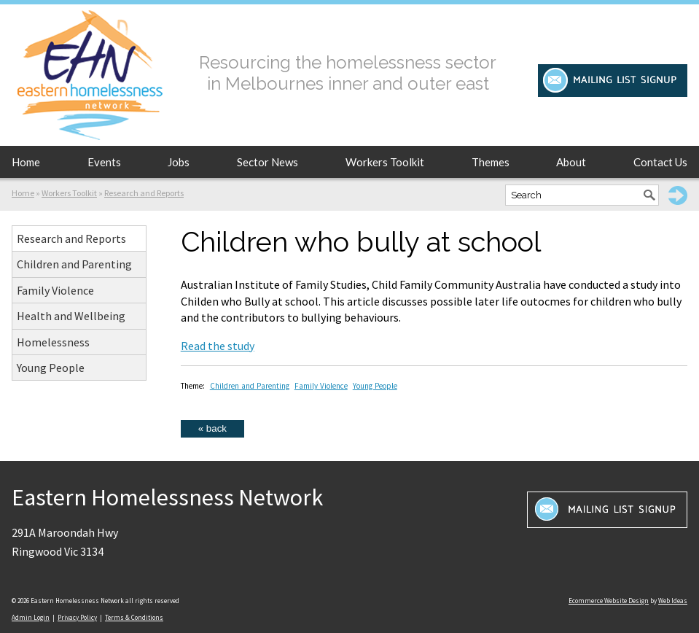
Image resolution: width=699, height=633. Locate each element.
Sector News (267, 161)
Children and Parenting (74, 264)
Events (104, 161)
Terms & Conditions (134, 617)
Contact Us (660, 161)
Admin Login (31, 617)
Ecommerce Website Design (609, 601)
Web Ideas (672, 601)
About (571, 161)
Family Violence (55, 290)
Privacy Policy (77, 617)
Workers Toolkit (384, 161)
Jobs (179, 161)
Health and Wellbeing (71, 315)
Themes (490, 161)
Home (26, 161)
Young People (51, 367)
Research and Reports (144, 192)
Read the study (217, 345)
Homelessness (53, 342)
